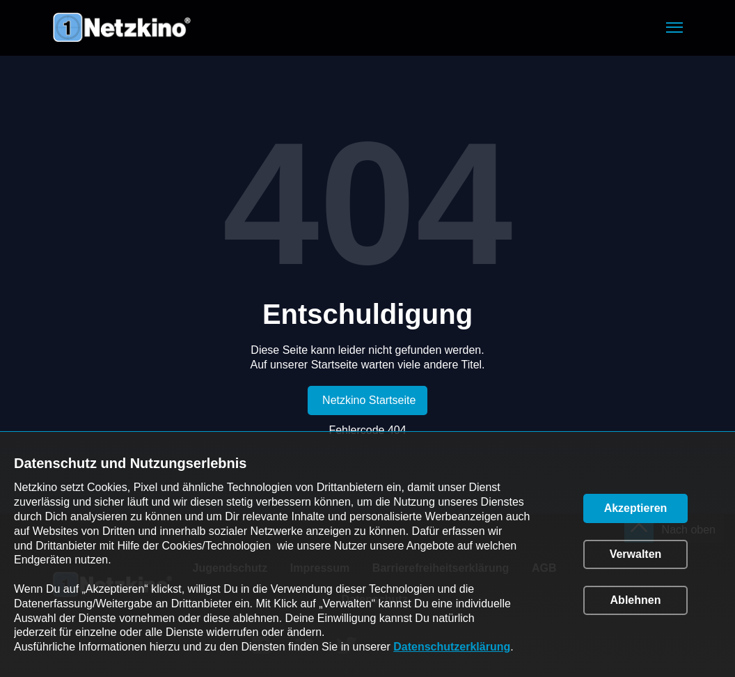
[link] (368, 400)
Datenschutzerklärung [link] (451, 647)
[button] (674, 27)
